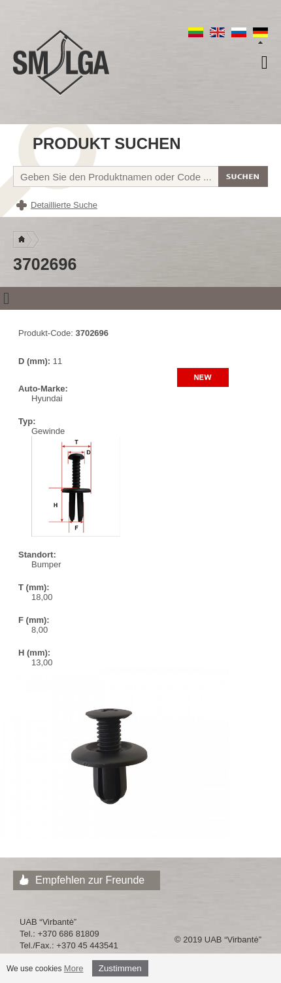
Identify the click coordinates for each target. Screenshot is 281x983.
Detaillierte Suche (64, 205)
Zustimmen (120, 968)
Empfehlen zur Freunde (89, 880)
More (74, 968)
